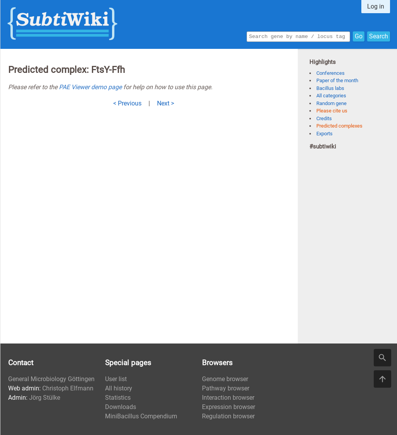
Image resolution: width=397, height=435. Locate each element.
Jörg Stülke (44, 397)
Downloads (120, 407)
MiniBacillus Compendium (141, 416)
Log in (375, 6)
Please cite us (331, 111)
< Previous (127, 103)
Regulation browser (228, 416)
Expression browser (228, 407)
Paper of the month (337, 80)
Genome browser (225, 379)
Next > (165, 103)
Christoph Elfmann (67, 388)
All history (118, 388)
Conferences (330, 73)
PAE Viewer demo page (90, 87)
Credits (324, 118)
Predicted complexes (339, 126)
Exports (324, 133)
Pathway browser (225, 388)
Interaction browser (228, 397)
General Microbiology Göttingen (51, 379)
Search (378, 36)
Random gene (331, 103)
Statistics (118, 397)
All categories (331, 95)
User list (116, 379)
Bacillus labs (330, 88)
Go (358, 36)
